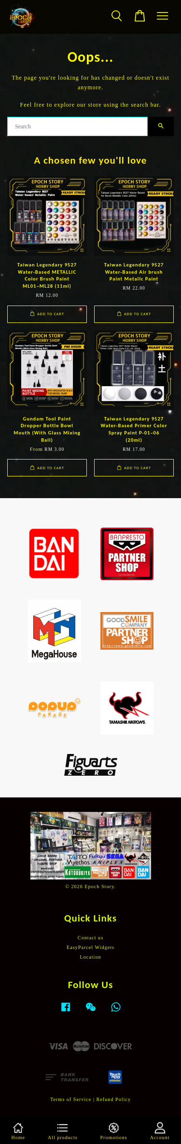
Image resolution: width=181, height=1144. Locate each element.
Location (90, 957)
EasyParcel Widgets (90, 947)
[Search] (77, 126)
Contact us (90, 937)
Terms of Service (70, 1099)
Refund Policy (114, 1099)
